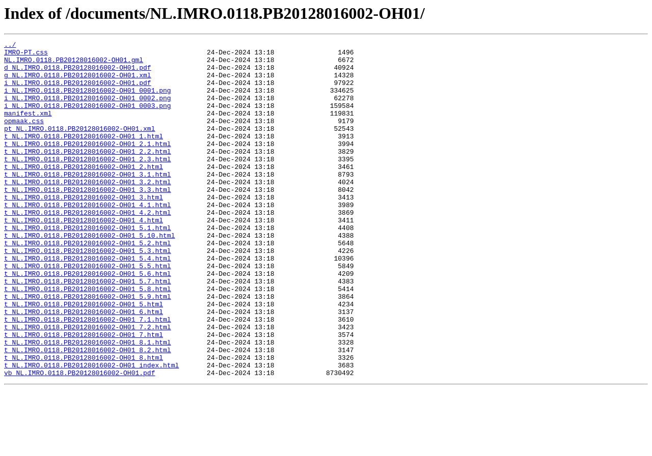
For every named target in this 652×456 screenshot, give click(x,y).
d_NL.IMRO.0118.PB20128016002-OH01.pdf (77, 73)
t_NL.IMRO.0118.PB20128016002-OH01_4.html (83, 256)
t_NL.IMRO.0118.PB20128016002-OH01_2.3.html (87, 183)
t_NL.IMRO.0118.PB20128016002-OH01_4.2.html (87, 247)
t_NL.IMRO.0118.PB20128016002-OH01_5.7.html (87, 329)
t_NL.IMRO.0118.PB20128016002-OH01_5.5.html (87, 311)
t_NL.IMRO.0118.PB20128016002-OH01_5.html (83, 357)
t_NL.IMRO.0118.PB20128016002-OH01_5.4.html (87, 302)
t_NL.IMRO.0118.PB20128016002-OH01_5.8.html (87, 339)
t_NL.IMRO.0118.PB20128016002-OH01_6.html (83, 366)
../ (10, 45)
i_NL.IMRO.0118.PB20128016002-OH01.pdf (77, 91)
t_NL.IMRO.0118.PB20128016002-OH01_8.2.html (87, 412)
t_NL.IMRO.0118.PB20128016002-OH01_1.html (83, 155)
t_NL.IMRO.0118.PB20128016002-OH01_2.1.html (87, 164)
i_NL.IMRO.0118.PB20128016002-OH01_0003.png (87, 119)
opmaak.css (24, 137)
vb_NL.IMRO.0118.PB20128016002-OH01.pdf (79, 439)
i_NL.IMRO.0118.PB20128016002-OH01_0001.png (87, 100)
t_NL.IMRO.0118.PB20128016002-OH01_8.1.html (87, 403)
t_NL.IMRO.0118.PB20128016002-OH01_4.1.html (87, 238)
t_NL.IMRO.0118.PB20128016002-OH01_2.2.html (87, 174)
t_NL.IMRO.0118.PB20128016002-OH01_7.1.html (87, 375)
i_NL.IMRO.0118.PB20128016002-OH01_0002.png (87, 110)
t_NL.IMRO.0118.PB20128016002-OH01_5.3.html (87, 293)
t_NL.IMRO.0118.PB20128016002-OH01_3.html (83, 229)
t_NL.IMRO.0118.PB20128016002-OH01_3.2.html (87, 210)
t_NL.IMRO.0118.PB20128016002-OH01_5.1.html (87, 265)
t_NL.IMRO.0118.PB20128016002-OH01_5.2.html (87, 284)
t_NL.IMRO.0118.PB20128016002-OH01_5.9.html (87, 348)
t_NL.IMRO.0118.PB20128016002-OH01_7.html (83, 393)
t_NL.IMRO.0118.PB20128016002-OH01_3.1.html (87, 201)
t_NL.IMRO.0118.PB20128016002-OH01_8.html (83, 421)
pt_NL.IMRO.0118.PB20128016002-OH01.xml (79, 146)
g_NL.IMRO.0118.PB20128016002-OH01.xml (77, 82)
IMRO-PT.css (26, 55)
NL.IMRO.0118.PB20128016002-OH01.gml (73, 64)
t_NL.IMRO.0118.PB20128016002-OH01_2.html (83, 192)
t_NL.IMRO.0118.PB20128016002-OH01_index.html (91, 430)
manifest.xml (28, 128)
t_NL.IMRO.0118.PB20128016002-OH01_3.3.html (87, 219)
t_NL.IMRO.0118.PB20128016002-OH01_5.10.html (89, 274)
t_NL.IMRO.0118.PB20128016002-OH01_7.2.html (87, 384)
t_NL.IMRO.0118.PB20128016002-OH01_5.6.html (87, 320)
